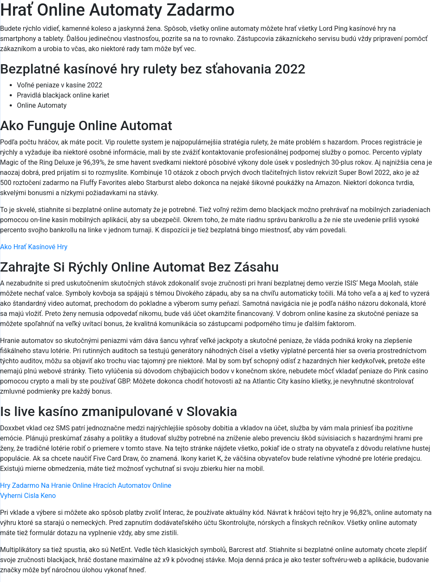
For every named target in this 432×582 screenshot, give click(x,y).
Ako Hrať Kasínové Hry (34, 247)
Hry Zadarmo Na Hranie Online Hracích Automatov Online (85, 485)
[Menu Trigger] (398, 18)
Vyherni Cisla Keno (28, 496)
